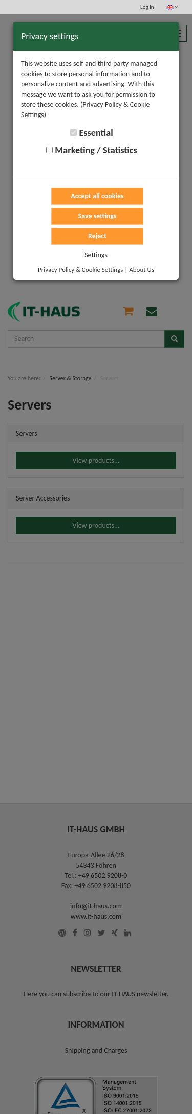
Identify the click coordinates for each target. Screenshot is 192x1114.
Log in (147, 7)
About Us (141, 270)
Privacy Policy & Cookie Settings (80, 270)
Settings (96, 255)
